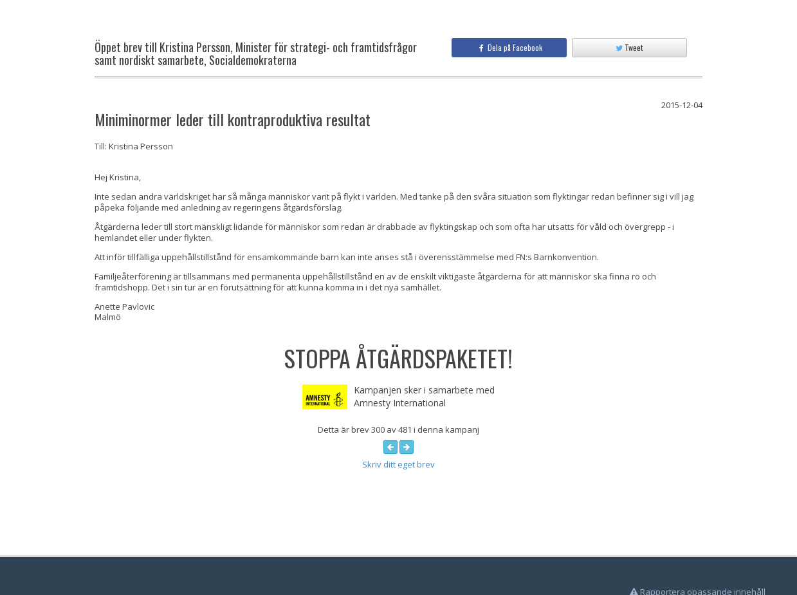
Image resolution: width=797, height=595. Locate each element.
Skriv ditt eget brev (398, 464)
